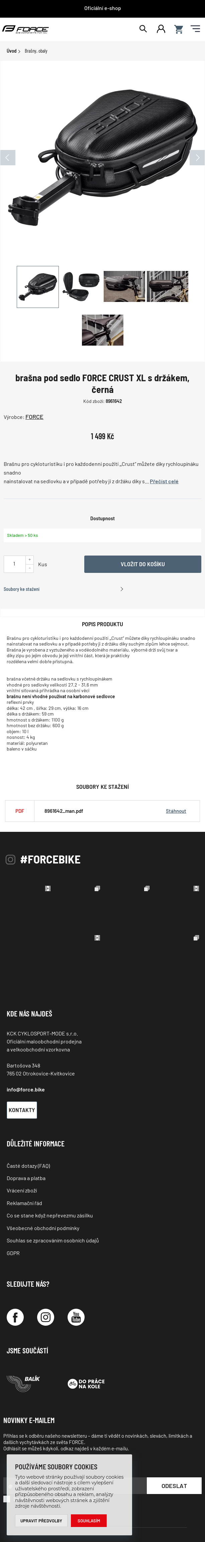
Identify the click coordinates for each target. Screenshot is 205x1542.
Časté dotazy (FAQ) (28, 1165)
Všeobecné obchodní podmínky (43, 1228)
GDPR (13, 1253)
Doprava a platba (26, 1178)
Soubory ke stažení (21, 589)
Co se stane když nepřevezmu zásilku (50, 1215)
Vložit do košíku (143, 564)
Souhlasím (89, 1520)
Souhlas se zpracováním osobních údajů (53, 1240)
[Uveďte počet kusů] (14, 563)
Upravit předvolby (41, 1520)
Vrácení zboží (22, 1190)
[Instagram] (45, 1317)
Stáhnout (176, 811)
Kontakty (22, 1109)
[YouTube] (76, 1317)
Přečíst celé (164, 481)
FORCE (34, 416)
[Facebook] (15, 1317)
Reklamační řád (24, 1203)
